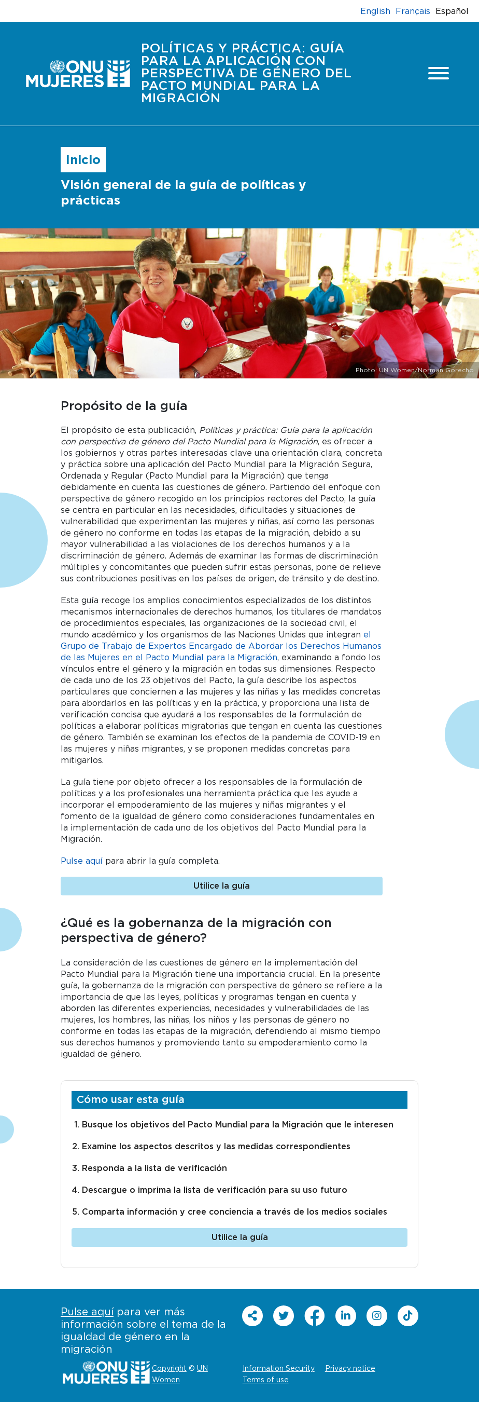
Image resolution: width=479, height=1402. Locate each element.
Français (413, 11)
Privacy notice (350, 1368)
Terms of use (266, 1379)
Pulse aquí (82, 860)
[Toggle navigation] (438, 74)
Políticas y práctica (246, 74)
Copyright (169, 1368)
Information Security (279, 1368)
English (375, 11)
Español (452, 11)
